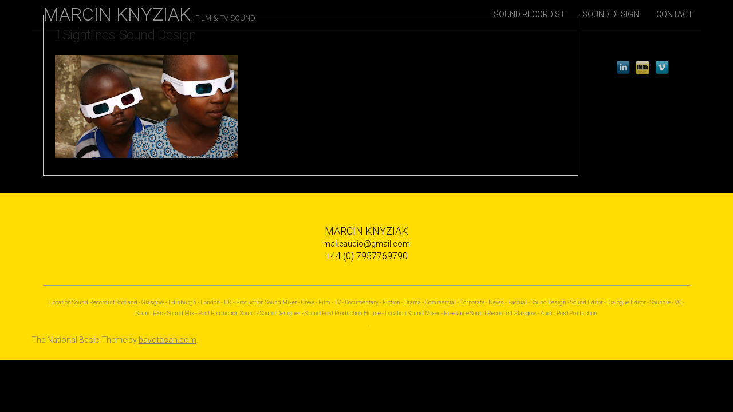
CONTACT (674, 14)
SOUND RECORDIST (529, 14)
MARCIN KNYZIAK (149, 14)
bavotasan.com (167, 339)
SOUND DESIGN (610, 14)
